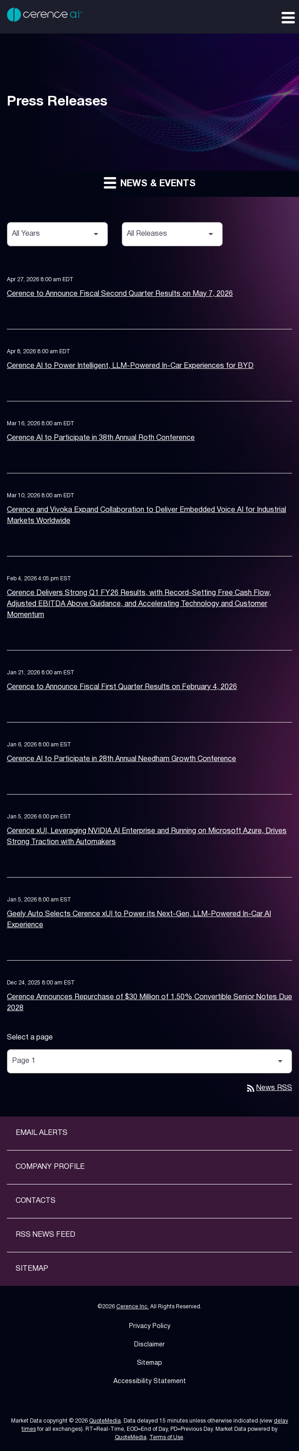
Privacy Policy (149, 1326)
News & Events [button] (150, 182)
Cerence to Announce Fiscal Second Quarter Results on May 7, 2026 (120, 294)
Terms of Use (166, 1437)
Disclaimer (149, 1345)
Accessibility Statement (149, 1381)
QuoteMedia (105, 1420)
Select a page (30, 1037)
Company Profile (50, 1167)
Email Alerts (42, 1133)
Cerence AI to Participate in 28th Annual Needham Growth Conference (121, 759)
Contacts (36, 1201)
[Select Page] (149, 1061)
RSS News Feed (45, 1235)
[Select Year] (57, 234)
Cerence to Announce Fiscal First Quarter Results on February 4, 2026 (122, 687)
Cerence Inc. (132, 1306)
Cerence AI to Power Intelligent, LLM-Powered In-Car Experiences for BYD (130, 366)
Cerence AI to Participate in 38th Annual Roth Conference (101, 438)
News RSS (268, 1088)
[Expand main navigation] (287, 17)
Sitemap (32, 1269)
